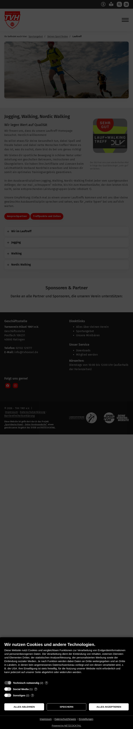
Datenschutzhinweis (65, 719)
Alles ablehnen (24, 707)
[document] (66, 660)
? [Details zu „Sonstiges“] (32, 695)
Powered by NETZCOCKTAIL (66, 725)
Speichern (66, 707)
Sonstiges (19, 695)
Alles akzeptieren (109, 707)
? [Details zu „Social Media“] (35, 689)
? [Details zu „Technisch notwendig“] (46, 683)
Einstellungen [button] (86, 719)
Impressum (46, 719)
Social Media (21, 689)
